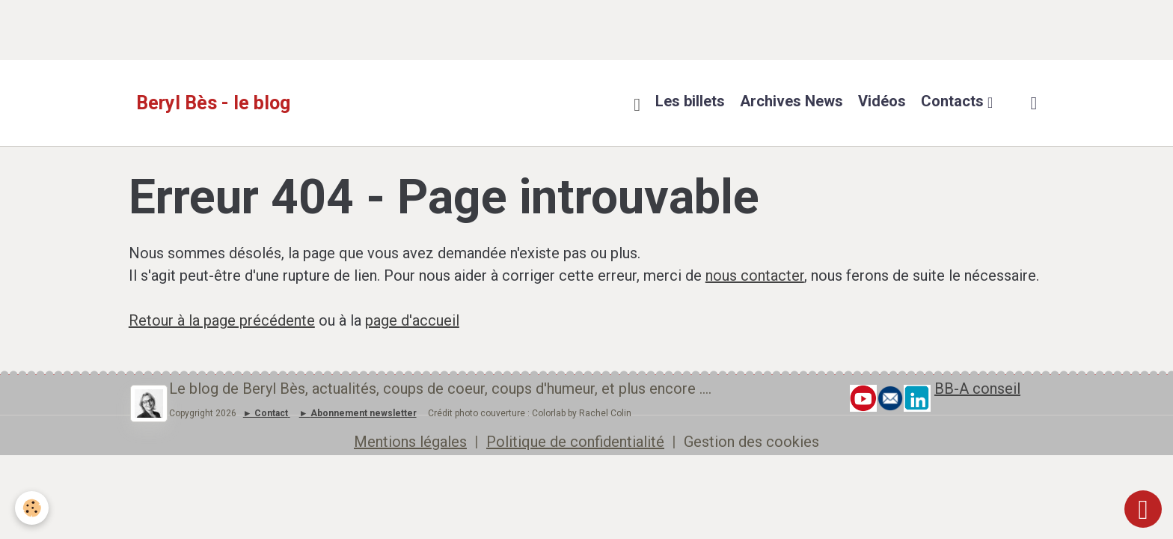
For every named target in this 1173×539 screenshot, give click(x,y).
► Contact (265, 413)
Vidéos (882, 101)
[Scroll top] (1143, 509)
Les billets (690, 101)
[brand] (213, 103)
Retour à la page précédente (222, 320)
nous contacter (754, 275)
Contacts (954, 101)
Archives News (791, 101)
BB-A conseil (977, 389)
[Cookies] (32, 508)
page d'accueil (412, 320)
